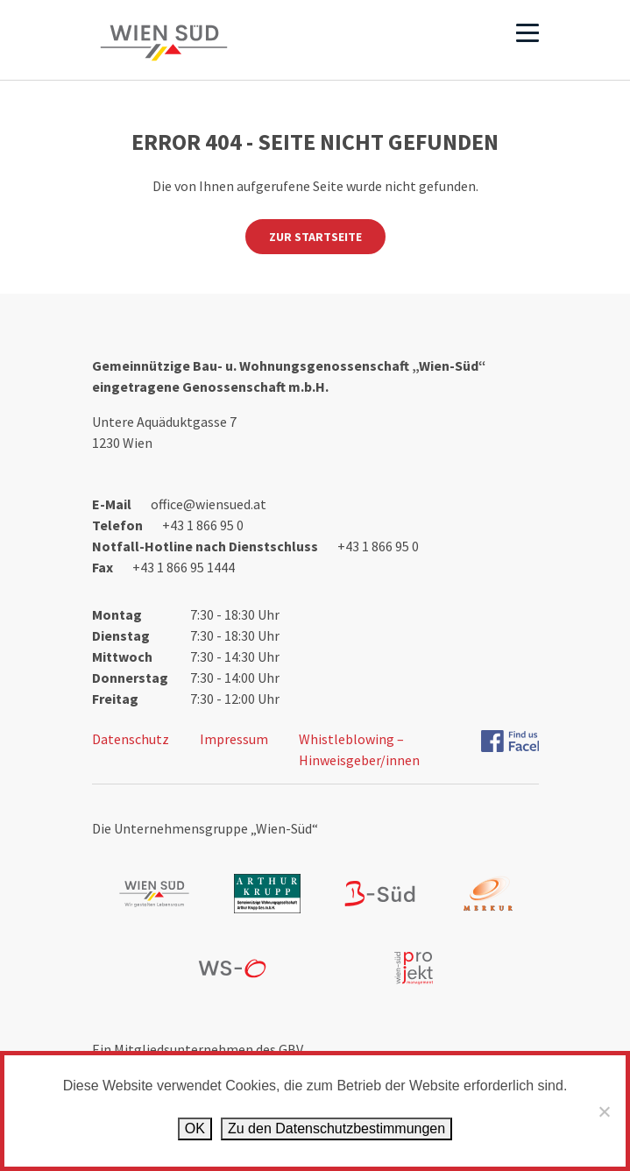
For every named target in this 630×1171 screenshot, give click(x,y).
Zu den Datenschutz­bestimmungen (336, 1128)
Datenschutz (130, 739)
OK (195, 1128)
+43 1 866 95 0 (203, 525)
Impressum (234, 739)
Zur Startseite (315, 237)
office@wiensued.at (208, 504)
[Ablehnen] (603, 1111)
